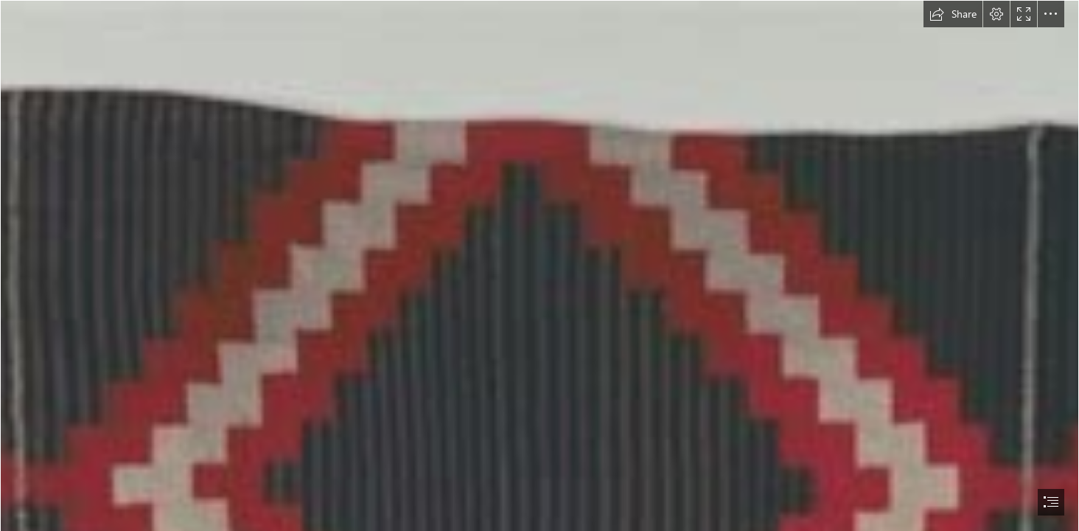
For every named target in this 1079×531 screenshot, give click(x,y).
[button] (952, 14)
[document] (539, 265)
